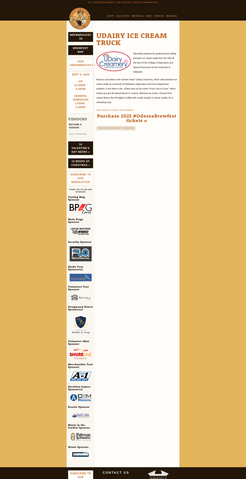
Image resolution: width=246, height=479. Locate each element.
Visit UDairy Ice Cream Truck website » (115, 110)
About (110, 15)
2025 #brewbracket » (81, 63)
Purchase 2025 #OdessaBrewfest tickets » (136, 118)
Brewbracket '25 (80, 37)
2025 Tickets (122, 15)
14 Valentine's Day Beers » (81, 148)
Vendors (159, 15)
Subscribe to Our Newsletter (80, 178)
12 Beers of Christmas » (80, 163)
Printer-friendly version (116, 128)
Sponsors (171, 15)
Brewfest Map (80, 50)
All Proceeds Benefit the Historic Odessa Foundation (122, 2)
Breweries (137, 15)
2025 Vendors (78, 134)
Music (149, 15)
